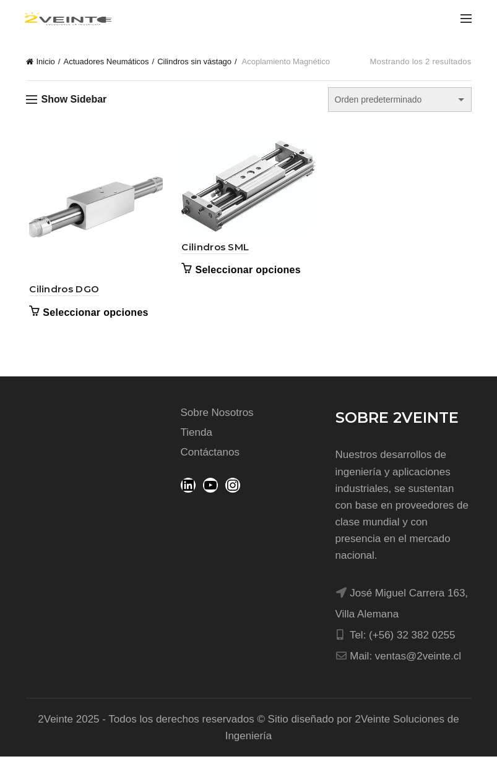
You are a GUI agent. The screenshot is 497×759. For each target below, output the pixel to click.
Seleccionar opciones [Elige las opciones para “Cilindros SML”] (247, 271)
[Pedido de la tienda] (400, 99)
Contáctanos (210, 454)
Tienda (196, 435)
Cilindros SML (214, 248)
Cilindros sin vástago (194, 61)
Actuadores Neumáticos (106, 61)
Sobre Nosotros (217, 415)
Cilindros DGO (61, 291)
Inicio (46, 61)
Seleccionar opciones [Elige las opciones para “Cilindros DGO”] (92, 314)
